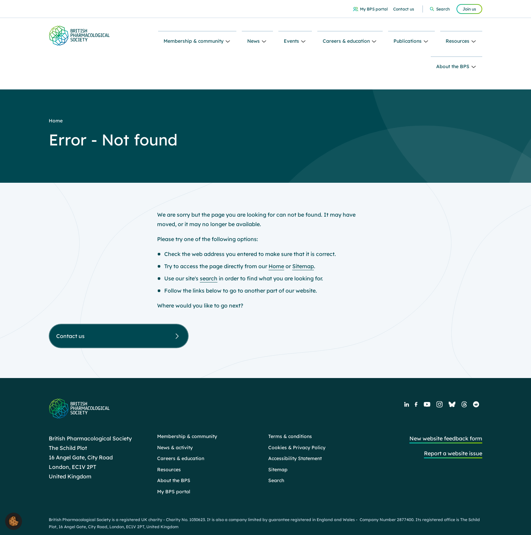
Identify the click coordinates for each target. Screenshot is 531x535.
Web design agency (436, 517)
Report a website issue (453, 416)
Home (276, 229)
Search (443, 9)
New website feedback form (445, 401)
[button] (13, 520)
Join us (469, 9)
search (208, 241)
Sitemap (303, 229)
